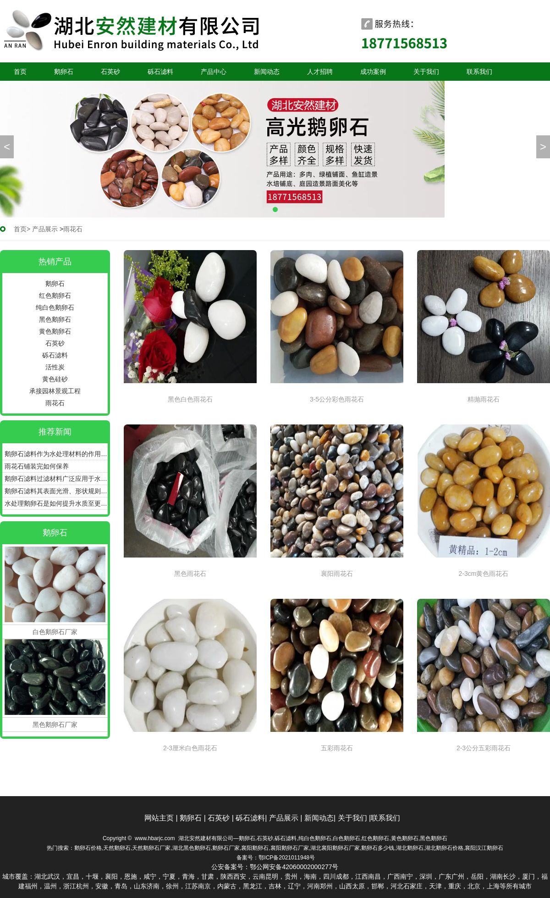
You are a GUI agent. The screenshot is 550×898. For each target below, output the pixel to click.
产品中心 (213, 71)
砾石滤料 (160, 71)
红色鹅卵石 (55, 295)
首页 (20, 71)
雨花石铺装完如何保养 (37, 466)
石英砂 (110, 71)
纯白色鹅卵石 (55, 307)
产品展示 (45, 229)
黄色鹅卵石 (55, 331)
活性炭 (55, 367)
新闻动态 (267, 71)
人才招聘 (320, 71)
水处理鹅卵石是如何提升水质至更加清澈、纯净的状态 (56, 503)
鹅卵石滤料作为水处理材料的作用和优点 (56, 453)
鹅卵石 (63, 71)
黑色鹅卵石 (55, 319)
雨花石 (55, 403)
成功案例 (373, 71)
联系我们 (479, 71)
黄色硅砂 (55, 379)
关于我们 (426, 71)
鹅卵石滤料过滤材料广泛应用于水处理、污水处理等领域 (56, 478)
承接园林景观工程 (55, 391)
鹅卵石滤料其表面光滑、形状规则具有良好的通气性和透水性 (56, 491)
